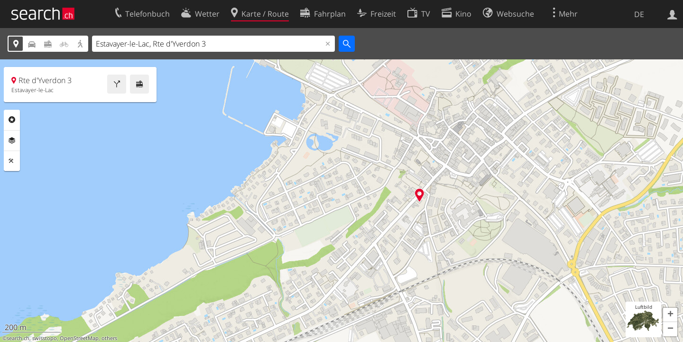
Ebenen (12, 141)
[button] (670, 315)
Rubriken (12, 120)
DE (639, 14)
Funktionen (12, 161)
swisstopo (44, 338)
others (109, 338)
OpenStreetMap (79, 338)
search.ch (18, 338)
